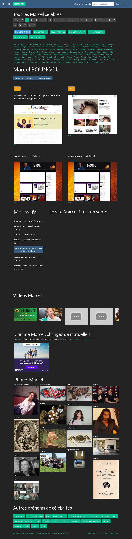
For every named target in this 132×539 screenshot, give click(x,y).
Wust (75, 62)
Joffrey (46, 521)
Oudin (63, 57)
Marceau (80, 54)
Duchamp (59, 47)
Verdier (53, 62)
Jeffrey (64, 521)
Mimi (114, 516)
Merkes (101, 54)
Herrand (32, 52)
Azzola (29, 44)
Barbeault (87, 44)
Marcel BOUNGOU (22, 32)
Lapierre (39, 54)
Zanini (95, 62)
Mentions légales (111, 533)
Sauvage (76, 60)
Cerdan (16, 47)
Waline (68, 62)
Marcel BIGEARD (37, 37)
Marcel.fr (6, 4)
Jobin (105, 52)
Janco (99, 52)
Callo (52, 47)
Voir (15, 145)
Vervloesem (44, 62)
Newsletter (91, 533)
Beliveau (97, 44)
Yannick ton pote (59, 516)
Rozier (24, 60)
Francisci (17, 49)
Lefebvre (48, 54)
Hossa (44, 52)
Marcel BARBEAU (58, 32)
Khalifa (16, 54)
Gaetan (106, 521)
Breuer (71, 44)
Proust (76, 57)
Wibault (82, 62)
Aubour (49, 44)
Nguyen (30, 57)
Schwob (68, 60)
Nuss (23, 57)
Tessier (112, 60)
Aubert (56, 44)
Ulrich (31, 62)
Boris (43, 526)
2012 (71, 89)
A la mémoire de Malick (23, 521)
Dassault (68, 47)
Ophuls (37, 57)
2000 (17, 89)
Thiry (99, 60)
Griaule (51, 49)
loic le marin (19, 516)
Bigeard (110, 44)
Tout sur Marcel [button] (122, 4)
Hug (39, 52)
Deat (110, 47)
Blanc (104, 44)
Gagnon (67, 49)
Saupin (84, 60)
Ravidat (41, 60)
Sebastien (94, 516)
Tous (16, 20)
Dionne (85, 47)
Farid (27, 526)
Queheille (102, 57)
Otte (43, 57)
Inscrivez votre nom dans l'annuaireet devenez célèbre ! (28, 249)
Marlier (109, 54)
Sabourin (56, 60)
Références (31, 78)
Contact (100, 533)
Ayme (22, 44)
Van (36, 62)
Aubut (36, 44)
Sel (62, 60)
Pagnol (69, 57)
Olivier (56, 57)
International (63, 533)
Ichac (58, 52)
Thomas (17, 62)
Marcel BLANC (20, 37)
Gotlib (75, 49)
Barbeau (79, 44)
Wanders (61, 62)
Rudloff (16, 60)
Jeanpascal (75, 521)
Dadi (75, 47)
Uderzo (24, 62)
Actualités (31, 533)
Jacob (64, 52)
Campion (24, 47)
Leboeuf (24, 54)
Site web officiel (45, 78)
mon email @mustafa (35, 516)
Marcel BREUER (40, 32)
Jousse (92, 52)
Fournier (26, 49)
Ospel (49, 57)
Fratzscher (43, 49)
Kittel (111, 52)
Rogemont (32, 60)
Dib (80, 47)
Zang (101, 62)
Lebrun (31, 54)
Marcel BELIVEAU (96, 32)
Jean (86, 52)
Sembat (48, 60)
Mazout (16, 57)
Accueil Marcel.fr (19, 533)
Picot (95, 57)
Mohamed (105, 516)
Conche (38, 47)
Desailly (103, 47)
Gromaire (101, 49)
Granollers (91, 49)
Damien (35, 526)
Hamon (16, 52)
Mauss (72, 54)
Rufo (109, 57)
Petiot (83, 57)
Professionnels (51, 533)
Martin (94, 54)
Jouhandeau (72, 52)
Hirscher (24, 52)
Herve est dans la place (91, 521)
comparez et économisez (82, 339)
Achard (42, 44)
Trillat (106, 60)
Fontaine (34, 49)
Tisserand (91, 60)
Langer (55, 54)
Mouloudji (63, 54)
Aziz (48, 516)
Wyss (89, 62)
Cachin (46, 47)
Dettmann (94, 47)
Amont (16, 44)
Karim (37, 521)
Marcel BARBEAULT (77, 32)
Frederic (18, 526)
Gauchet (60, 49)
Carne (32, 47)
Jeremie (55, 521)
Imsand (51, 52)
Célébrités (19, 4)
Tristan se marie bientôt (78, 516)
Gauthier (82, 49)
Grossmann (111, 49)
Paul (89, 57)
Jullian (81, 52)
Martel (87, 54)
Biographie (19, 78)
